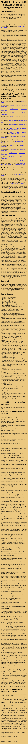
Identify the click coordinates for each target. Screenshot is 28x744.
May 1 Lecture (23, 160)
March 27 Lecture (14, 112)
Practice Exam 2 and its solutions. (13, 188)
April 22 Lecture (13, 149)
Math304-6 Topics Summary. (18, 183)
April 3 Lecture (12, 124)
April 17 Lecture (13, 136)
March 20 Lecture (14, 105)
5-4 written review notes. (20, 164)
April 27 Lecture (13, 153)
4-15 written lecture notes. (14, 133)
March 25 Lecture (14, 109)
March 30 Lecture (14, 116)
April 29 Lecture (13, 156)
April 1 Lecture (12, 120)
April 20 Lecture (13, 145)
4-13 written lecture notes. (14, 129)
